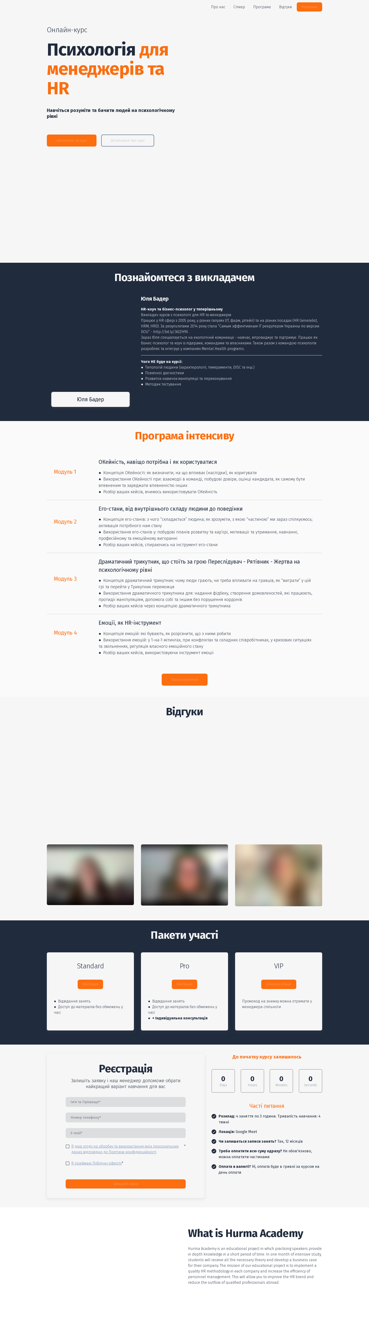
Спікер (239, 7)
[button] (309, 7)
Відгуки (285, 7)
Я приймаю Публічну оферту (96, 1163)
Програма (262, 7)
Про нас (218, 7)
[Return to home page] (69, 7)
